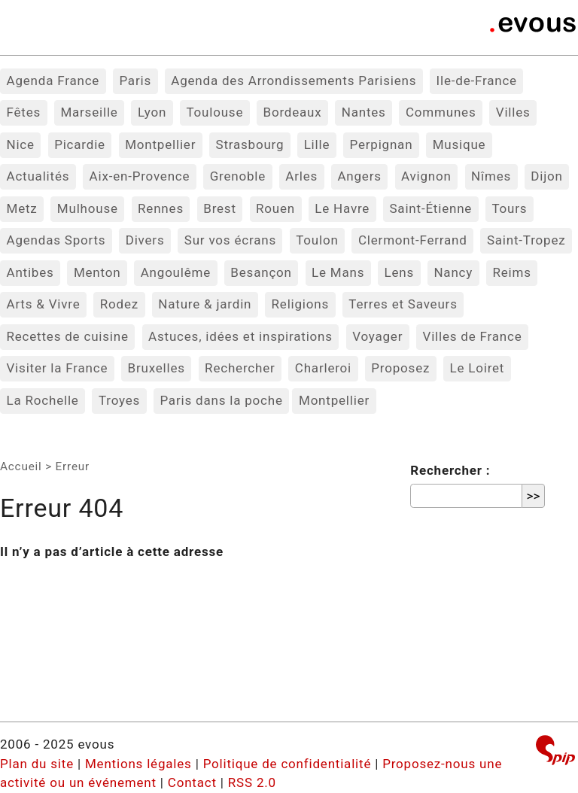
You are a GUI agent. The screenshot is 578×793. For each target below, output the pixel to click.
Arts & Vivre (44, 303)
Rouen (275, 208)
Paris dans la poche (221, 400)
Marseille (88, 112)
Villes (513, 112)
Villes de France (472, 336)
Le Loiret (476, 367)
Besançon (260, 272)
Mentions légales (138, 763)
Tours (509, 208)
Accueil (21, 466)
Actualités (38, 176)
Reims (511, 272)
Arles (301, 176)
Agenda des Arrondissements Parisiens (293, 80)
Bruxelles (156, 367)
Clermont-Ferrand (412, 240)
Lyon (152, 112)
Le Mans (338, 272)
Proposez (400, 367)
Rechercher (240, 367)
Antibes (30, 272)
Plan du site (37, 763)
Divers (145, 240)
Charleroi (323, 367)
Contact (192, 782)
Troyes (119, 400)
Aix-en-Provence (140, 176)
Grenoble (238, 176)
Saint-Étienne (430, 208)
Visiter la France (57, 367)
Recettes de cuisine (68, 336)
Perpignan (381, 144)
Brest (219, 208)
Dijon (546, 176)
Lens (400, 272)
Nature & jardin (204, 303)
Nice (21, 144)
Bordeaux (292, 112)
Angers (359, 176)
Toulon (317, 240)
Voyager (377, 336)
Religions (301, 303)
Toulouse (214, 112)
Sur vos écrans (230, 240)
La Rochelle (43, 400)
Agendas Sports (56, 240)
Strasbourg (250, 144)
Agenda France (53, 80)
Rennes (161, 208)
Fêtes (24, 112)
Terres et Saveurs (402, 303)
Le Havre (342, 208)
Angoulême (176, 272)
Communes (441, 112)
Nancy (453, 272)
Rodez (119, 303)
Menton (97, 272)
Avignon (426, 176)
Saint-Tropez (526, 240)
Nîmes (491, 176)
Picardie (79, 144)
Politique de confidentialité (287, 763)
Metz (22, 208)
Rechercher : (450, 470)
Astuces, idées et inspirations (240, 336)
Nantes (364, 112)
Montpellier (160, 144)
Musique (459, 144)
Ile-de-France (477, 80)
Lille (317, 144)
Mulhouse (87, 208)
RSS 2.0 (252, 782)
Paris (135, 80)
